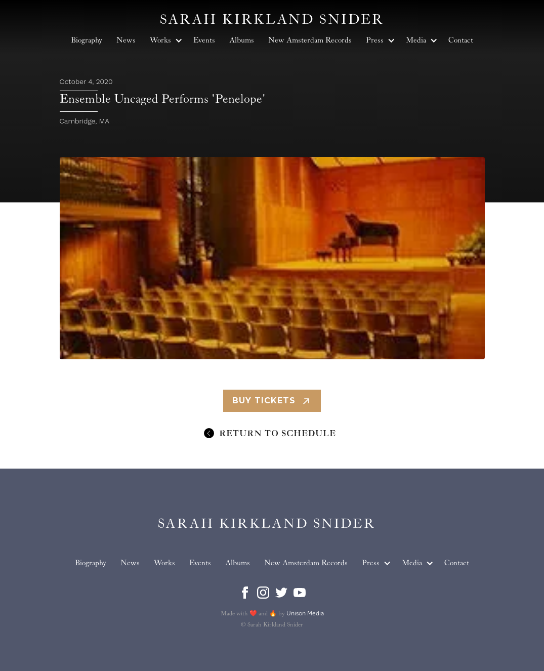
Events (200, 563)
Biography (90, 563)
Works (164, 563)
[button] (375, 563)
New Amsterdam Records (306, 563)
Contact (456, 563)
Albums (237, 563)
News (130, 563)
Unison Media (305, 613)
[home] (267, 524)
